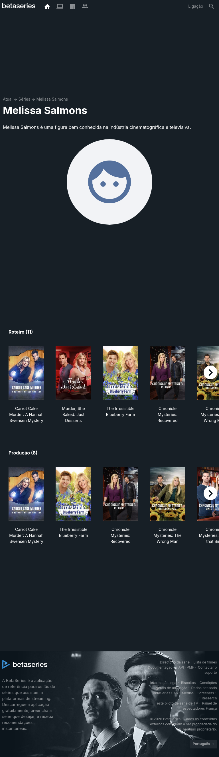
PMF (190, 667)
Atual (8, 99)
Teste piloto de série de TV (176, 703)
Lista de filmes (205, 662)
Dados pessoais (204, 688)
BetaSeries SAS (165, 693)
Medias (188, 693)
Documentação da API (166, 667)
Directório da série (175, 662)
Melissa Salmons (52, 99)
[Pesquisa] (211, 6)
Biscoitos (188, 683)
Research (209, 698)
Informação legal (163, 683)
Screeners (205, 693)
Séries (25, 99)
